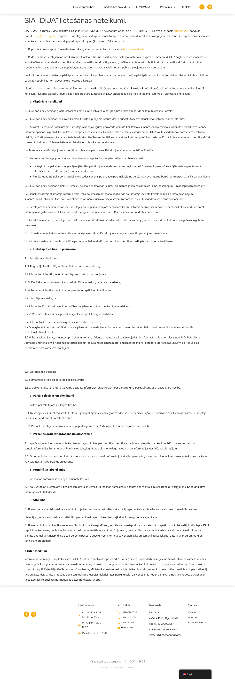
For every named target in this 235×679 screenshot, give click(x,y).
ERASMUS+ (145, 9)
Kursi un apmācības (85, 9)
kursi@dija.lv (181, 35)
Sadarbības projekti (117, 9)
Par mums (168, 9)
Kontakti (186, 9)
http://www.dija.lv (44, 41)
